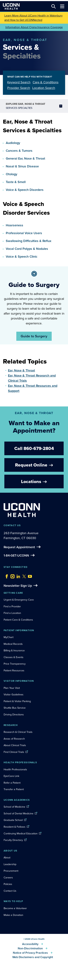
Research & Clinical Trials (18, 732)
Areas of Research (15, 739)
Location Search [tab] (43, 88)
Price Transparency (15, 664)
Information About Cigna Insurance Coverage (34, 27)
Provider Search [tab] (18, 88)
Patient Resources (14, 670)
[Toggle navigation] (62, 6)
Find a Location (12, 613)
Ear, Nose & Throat (21, 370)
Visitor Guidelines (13, 694)
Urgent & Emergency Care (19, 600)
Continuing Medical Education (21, 833)
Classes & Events (13, 657)
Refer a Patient (12, 783)
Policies (8, 884)
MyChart (8, 637)
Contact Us (10, 891)
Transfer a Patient (14, 789)
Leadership (10, 864)
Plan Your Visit (12, 688)
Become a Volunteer (15, 908)
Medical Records (13, 644)
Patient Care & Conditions (18, 620)
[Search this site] (53, 6)
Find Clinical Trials (14, 752)
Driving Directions (14, 714)
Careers (8, 877)
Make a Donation (13, 915)
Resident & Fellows (14, 827)
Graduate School (13, 820)
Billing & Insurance (14, 650)
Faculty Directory (13, 840)
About (7, 857)
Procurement (11, 871)
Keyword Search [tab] (18, 82)
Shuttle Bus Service (15, 708)
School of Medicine (14, 807)
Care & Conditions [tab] (45, 82)
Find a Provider (12, 606)
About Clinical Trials (15, 745)
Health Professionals (15, 769)
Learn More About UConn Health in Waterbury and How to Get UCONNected (33, 17)
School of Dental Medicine (18, 813)
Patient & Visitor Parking (17, 701)
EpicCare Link (11, 776)
